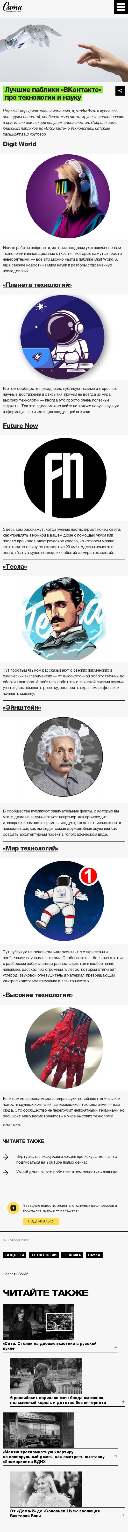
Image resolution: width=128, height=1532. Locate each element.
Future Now (20, 425)
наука (94, 1255)
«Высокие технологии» (38, 995)
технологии (44, 1255)
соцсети (14, 1255)
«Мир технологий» (30, 848)
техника (72, 1255)
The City (12, 7)
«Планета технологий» (37, 284)
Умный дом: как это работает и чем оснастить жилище (66, 1172)
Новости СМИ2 (15, 1274)
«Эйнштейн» (22, 707)
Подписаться (41, 1221)
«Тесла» (15, 566)
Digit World (19, 144)
